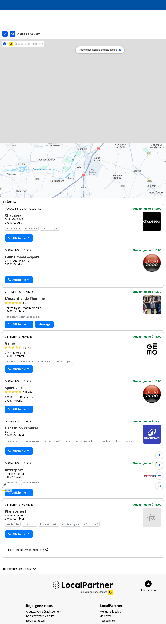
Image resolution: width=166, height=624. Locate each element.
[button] (48, 252)
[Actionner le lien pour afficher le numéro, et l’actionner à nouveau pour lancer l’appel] (19, 533)
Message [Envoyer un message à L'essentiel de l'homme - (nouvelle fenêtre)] (44, 619)
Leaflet (7, 490)
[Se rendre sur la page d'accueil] (4, 43)
